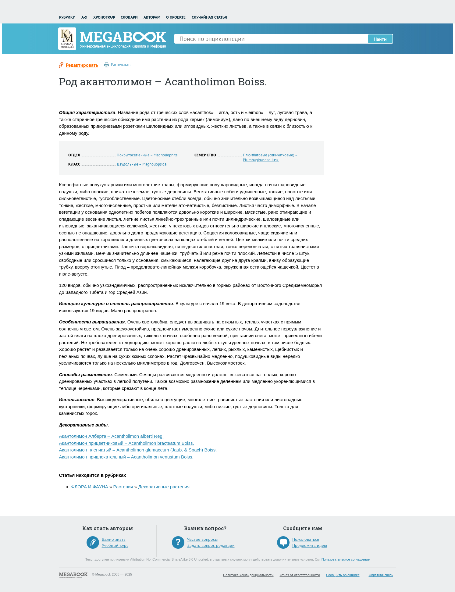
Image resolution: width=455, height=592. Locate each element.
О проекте (176, 17)
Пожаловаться (305, 539)
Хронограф (104, 17)
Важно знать (114, 539)
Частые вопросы (202, 539)
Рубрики (67, 17)
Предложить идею (309, 545)
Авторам (152, 17)
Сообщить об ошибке (343, 574)
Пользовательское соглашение (346, 559)
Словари (129, 17)
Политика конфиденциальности (248, 574)
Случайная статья (209, 17)
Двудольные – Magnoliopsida (141, 164)
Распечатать (121, 64)
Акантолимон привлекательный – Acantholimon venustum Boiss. (126, 456)
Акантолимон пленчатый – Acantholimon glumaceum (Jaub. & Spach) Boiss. (138, 449)
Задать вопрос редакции (211, 545)
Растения (123, 486)
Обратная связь (381, 574)
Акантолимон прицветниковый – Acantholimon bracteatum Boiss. (126, 443)
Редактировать (82, 65)
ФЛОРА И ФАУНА (89, 486)
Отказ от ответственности (300, 574)
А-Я (84, 17)
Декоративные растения (164, 486)
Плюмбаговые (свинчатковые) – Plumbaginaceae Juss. (270, 157)
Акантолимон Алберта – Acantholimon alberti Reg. (111, 436)
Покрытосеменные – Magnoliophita (147, 155)
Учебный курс (115, 545)
